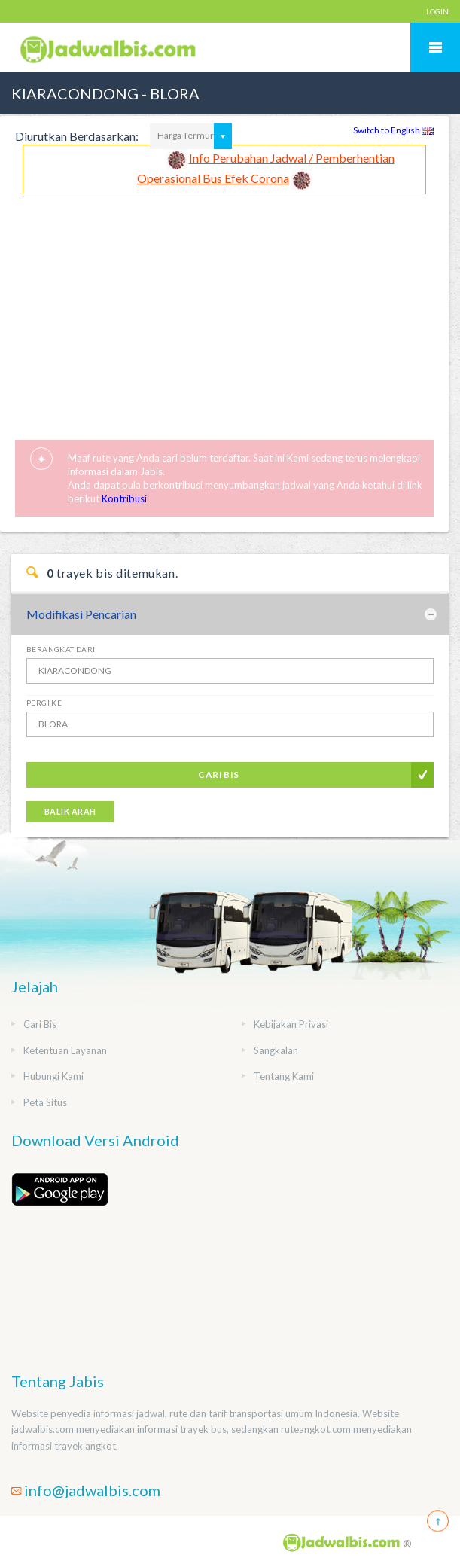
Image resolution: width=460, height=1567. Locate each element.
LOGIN (437, 11)
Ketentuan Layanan (65, 1050)
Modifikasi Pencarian (81, 614)
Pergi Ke (44, 702)
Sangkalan (276, 1050)
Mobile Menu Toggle (435, 47)
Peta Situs (45, 1102)
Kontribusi (124, 498)
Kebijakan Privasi (291, 1024)
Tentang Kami (284, 1076)
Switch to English (393, 130)
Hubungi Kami (53, 1076)
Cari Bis (218, 774)
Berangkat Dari (61, 649)
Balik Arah (70, 811)
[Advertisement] (224, 307)
